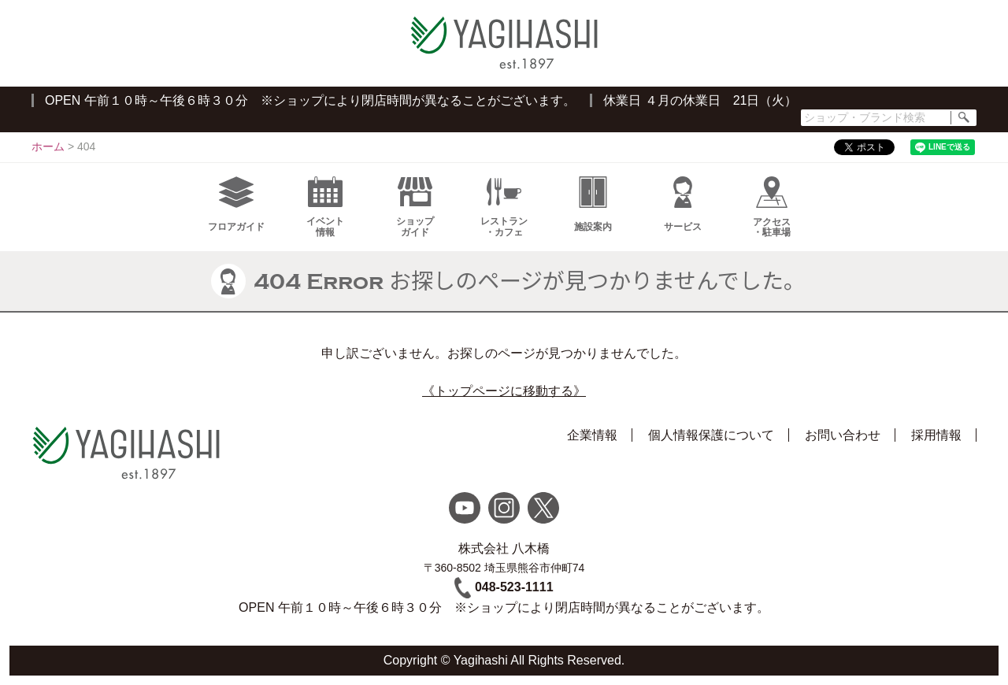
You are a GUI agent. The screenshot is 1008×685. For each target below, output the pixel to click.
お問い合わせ (842, 435)
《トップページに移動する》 (504, 391)
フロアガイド (236, 204)
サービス (683, 204)
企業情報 (592, 435)
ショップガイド (415, 207)
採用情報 (936, 435)
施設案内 (593, 204)
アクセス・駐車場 (772, 207)
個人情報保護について (711, 435)
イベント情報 (325, 207)
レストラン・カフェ (504, 207)
